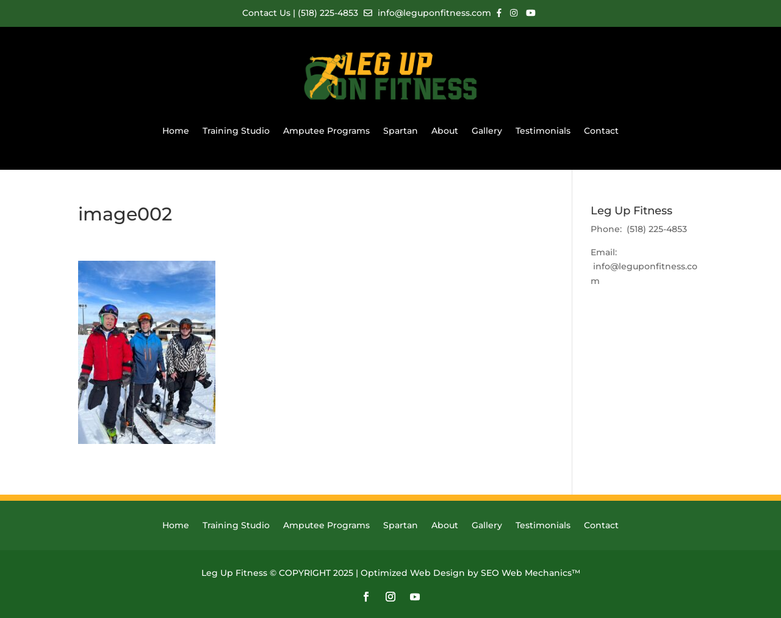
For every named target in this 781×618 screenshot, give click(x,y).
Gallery (487, 130)
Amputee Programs (326, 130)
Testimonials (543, 130)
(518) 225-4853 (328, 12)
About (444, 130)
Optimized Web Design (413, 572)
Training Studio (236, 130)
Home (175, 130)
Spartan (400, 130)
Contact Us (267, 12)
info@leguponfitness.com (427, 12)
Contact (601, 130)
